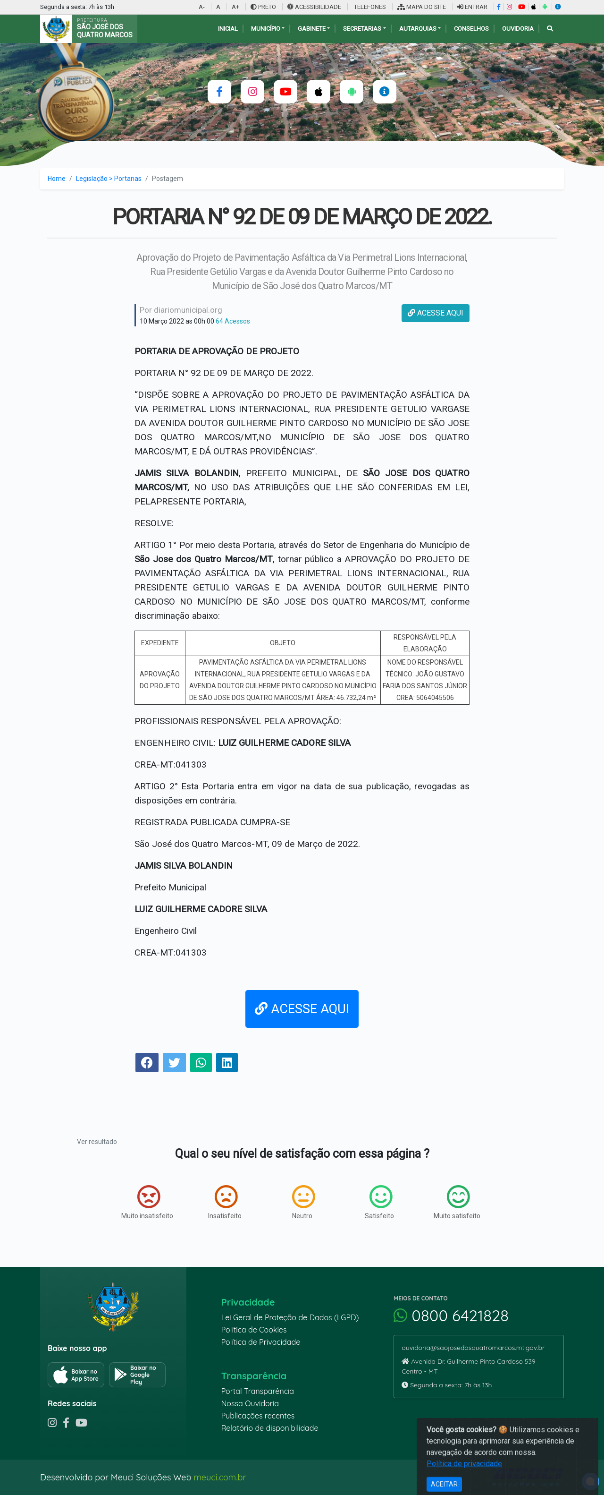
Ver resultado (97, 1141)
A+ (235, 6)
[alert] (590, 1481)
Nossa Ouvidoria (250, 1403)
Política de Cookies (254, 1329)
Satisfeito (379, 1202)
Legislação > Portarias (109, 178)
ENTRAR (472, 6)
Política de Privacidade (261, 1342)
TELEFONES (369, 6)
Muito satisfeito (457, 1202)
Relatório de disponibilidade (270, 1428)
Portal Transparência (257, 1391)
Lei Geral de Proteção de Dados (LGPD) (290, 1317)
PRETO (263, 6)
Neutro (303, 1202)
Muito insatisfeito (147, 1202)
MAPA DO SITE (421, 6)
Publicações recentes (258, 1415)
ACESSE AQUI (435, 312)
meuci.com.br (219, 1477)
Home (57, 178)
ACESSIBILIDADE (315, 6)
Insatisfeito (225, 1202)
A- (202, 6)
